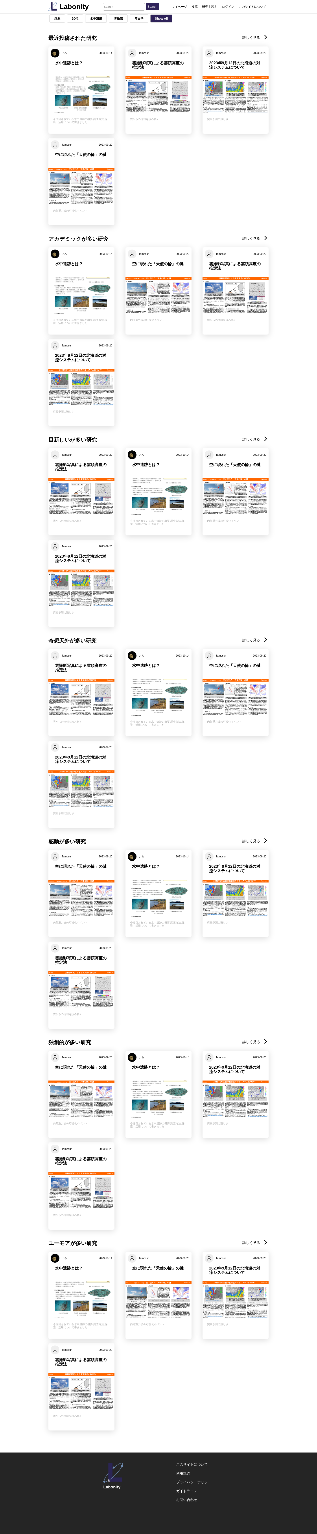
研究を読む (209, 6)
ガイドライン (186, 1491)
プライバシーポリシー (193, 1482)
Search (152, 6)
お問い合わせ (186, 1500)
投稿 (195, 6)
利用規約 (183, 1473)
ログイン (228, 6)
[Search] (124, 7)
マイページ (179, 6)
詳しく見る (254, 37)
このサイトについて (252, 6)
